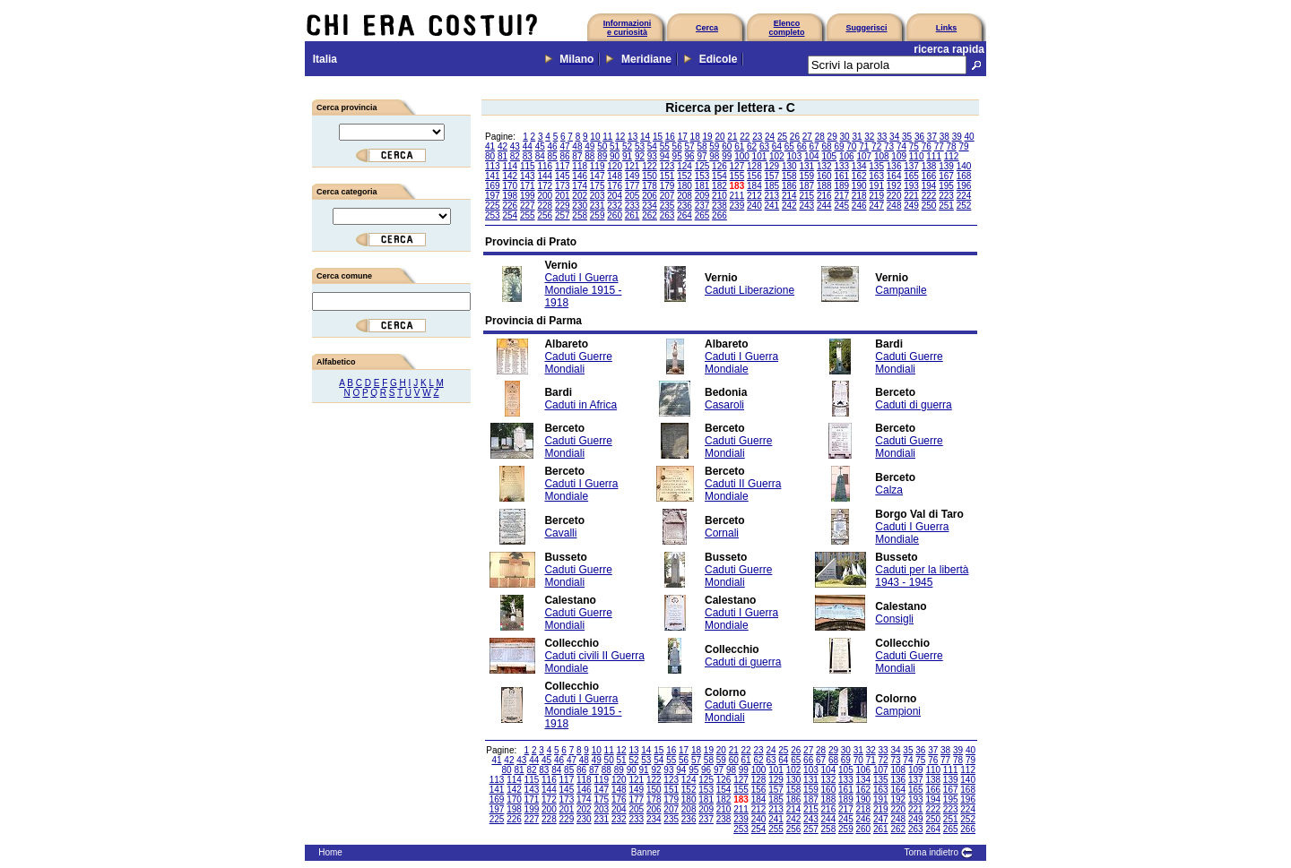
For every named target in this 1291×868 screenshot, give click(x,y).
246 (859, 206)
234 (649, 206)
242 (789, 206)
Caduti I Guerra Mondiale (741, 362)
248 (894, 206)
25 (782, 137)
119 (597, 166)
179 (667, 186)
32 (869, 137)
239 (737, 206)
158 (789, 176)
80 (490, 156)
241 (772, 206)
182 (719, 186)
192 (894, 186)
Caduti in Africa (580, 405)
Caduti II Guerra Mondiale (743, 490)
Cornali (722, 533)
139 (946, 166)
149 (632, 176)
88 (589, 156)
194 (929, 186)
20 (719, 137)
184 (754, 186)
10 (595, 137)
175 (597, 186)
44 (528, 146)
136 (894, 166)
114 (509, 166)
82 (515, 156)
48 (577, 146)
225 (492, 206)
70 (851, 146)
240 (754, 206)
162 (859, 176)
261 (632, 215)
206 (649, 196)
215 (806, 196)
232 (614, 206)
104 (811, 156)
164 (894, 176)
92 (640, 156)
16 (670, 137)
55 (665, 146)
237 (702, 206)
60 (727, 146)
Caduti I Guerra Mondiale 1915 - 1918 (582, 290)
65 (789, 146)
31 (857, 137)
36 (919, 137)
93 (652, 156)
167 (946, 176)
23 (757, 137)
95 (677, 156)
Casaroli (724, 405)
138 (929, 166)
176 (614, 186)
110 (916, 156)
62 (752, 146)
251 (946, 206)
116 (544, 166)
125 (702, 166)
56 (677, 146)
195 (946, 186)
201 (562, 196)
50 (602, 146)
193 (911, 186)
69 (839, 146)
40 (970, 137)
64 (777, 146)
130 (789, 166)
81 (502, 156)
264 (684, 215)
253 (492, 215)
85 (553, 156)
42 (502, 146)
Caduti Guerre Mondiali (577, 362)
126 (719, 166)
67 (814, 146)
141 (492, 176)
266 (719, 215)
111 (933, 156)
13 (632, 137)
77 (939, 146)
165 (911, 176)
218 (859, 196)
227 (527, 206)
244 (824, 206)
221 (911, 196)
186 (789, 186)
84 (540, 156)
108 (881, 156)
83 (528, 156)
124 (684, 166)
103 (794, 156)
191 (876, 186)
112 (951, 156)
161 (841, 176)
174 (579, 186)
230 (579, 206)
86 (564, 156)
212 (754, 196)
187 (806, 186)
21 (732, 137)
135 (876, 166)
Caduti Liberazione (749, 290)
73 (889, 146)
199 (527, 196)
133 (841, 166)
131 (806, 166)
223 (946, 196)
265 (702, 215)
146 (579, 176)
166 (929, 176)
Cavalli (560, 533)
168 (964, 176)
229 (562, 206)
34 (894, 137)
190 (859, 186)
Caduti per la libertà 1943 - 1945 (921, 576)
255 (527, 215)
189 (841, 186)
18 (695, 137)
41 (490, 146)
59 (714, 146)
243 (806, 206)
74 (901, 146)
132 (824, 166)
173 (562, 186)
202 (579, 196)
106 (846, 156)
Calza (889, 490)
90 (615, 156)
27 (807, 137)
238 (719, 206)
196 (964, 186)
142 (509, 176)
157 (772, 176)
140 (964, 166)
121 (632, 166)
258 (579, 215)
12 (620, 137)
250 (929, 206)
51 (615, 146)
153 (702, 176)
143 (527, 176)
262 (649, 215)
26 (795, 137)
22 (744, 137)
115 (527, 166)
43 (515, 146)
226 (509, 206)
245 (841, 206)
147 (597, 176)
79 (963, 146)
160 (824, 176)
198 (509, 196)
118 (579, 166)
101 (759, 156)
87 (577, 156)
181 (702, 186)
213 (772, 196)
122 (649, 166)
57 (690, 146)
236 (684, 206)
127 (737, 166)
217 (841, 196)
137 (911, 166)
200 (544, 196)
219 (876, 196)
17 (683, 137)
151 (667, 176)
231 (597, 206)
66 (802, 146)
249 (911, 206)
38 (944, 137)
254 (509, 215)
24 (770, 137)
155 (737, 176)
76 (926, 146)
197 (492, 196)
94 (665, 156)
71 (864, 146)
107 (863, 156)
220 (894, 196)
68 (826, 146)
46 (553, 146)
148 (614, 176)
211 (737, 196)
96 (690, 156)
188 (824, 186)
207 (667, 196)
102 (776, 156)
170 (509, 186)
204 (614, 196)
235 (667, 206)
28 (820, 137)
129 (772, 166)
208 (684, 196)
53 (640, 146)
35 (907, 137)
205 (632, 196)
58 (701, 146)
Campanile (900, 290)
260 (614, 215)
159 (806, 176)
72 (876, 146)
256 (544, 215)
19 (708, 137)
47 (564, 146)
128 (754, 166)
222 (929, 196)
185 (772, 186)
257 (562, 215)
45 (540, 146)
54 (652, 146)
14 (645, 137)
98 (714, 156)
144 (544, 176)
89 (602, 156)
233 (632, 206)
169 (492, 186)
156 (754, 176)
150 (649, 176)
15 (658, 137)
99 (727, 156)
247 (876, 206)
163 (876, 176)
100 (741, 156)
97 (701, 156)
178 (649, 186)
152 (684, 176)
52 (627, 146)
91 (627, 156)
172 (544, 186)
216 (824, 196)
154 (719, 176)
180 (684, 186)
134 (859, 166)
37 (932, 137)
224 (964, 196)
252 (964, 206)
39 (957, 137)
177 (632, 186)
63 (764, 146)
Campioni (898, 711)
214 (789, 196)
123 (667, 166)
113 (492, 166)
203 (597, 196)
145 (562, 176)
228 (544, 206)
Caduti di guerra (913, 405)
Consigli (894, 619)
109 (898, 156)
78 (952, 146)
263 (667, 215)
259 (597, 215)
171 (527, 186)
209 (702, 196)
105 (828, 156)
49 (589, 146)
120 (614, 166)
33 (882, 137)
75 (914, 146)
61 (739, 146)
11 (607, 137)
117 (562, 166)
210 (719, 196)
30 (844, 137)
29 (832, 137)
